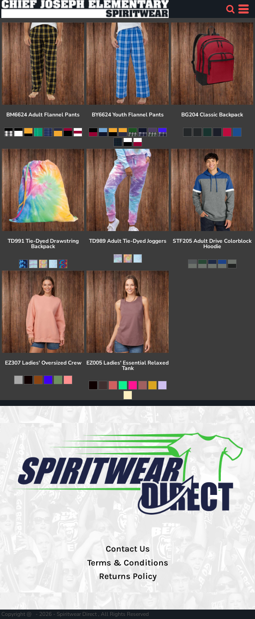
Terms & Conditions (127, 563)
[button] (230, 8)
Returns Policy (128, 576)
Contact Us (128, 549)
